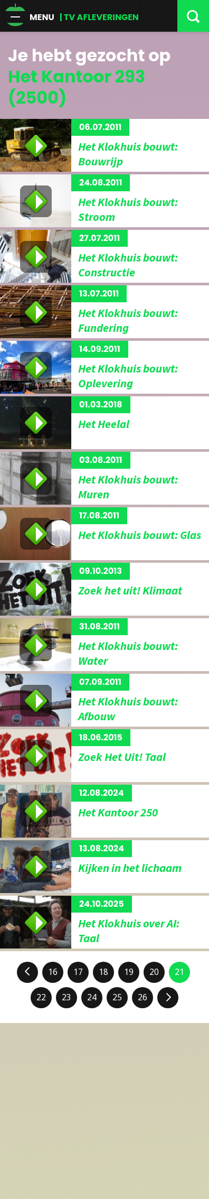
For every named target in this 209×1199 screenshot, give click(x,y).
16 (53, 972)
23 (66, 997)
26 (142, 997)
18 (103, 972)
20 (154, 972)
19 (129, 972)
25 (117, 997)
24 (92, 997)
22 (41, 997)
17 (78, 972)
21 (179, 972)
